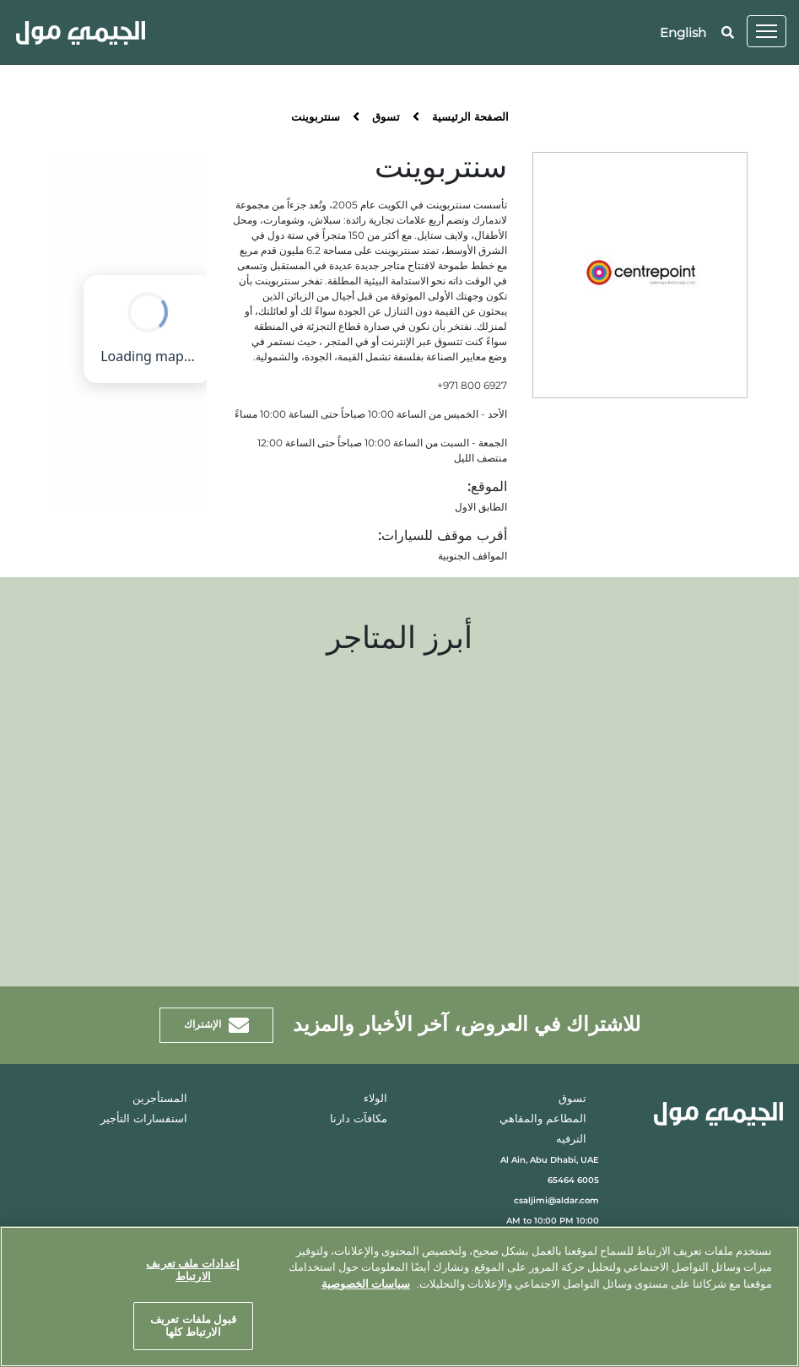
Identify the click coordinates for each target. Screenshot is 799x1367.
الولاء (375, 1099)
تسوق (386, 117)
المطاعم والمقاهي (542, 1119)
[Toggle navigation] (766, 31)
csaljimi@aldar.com (556, 1200)
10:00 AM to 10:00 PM (552, 1220)
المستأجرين (159, 1099)
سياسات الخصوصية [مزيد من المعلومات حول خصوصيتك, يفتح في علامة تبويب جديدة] (365, 1283)
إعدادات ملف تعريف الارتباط (193, 1269)
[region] (399, 1296)
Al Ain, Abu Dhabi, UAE (549, 1159)
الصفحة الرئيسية (470, 117)
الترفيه (571, 1139)
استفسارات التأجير (143, 1119)
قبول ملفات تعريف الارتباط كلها (193, 1325)
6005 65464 (573, 1180)
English (683, 32)
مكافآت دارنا (358, 1119)
